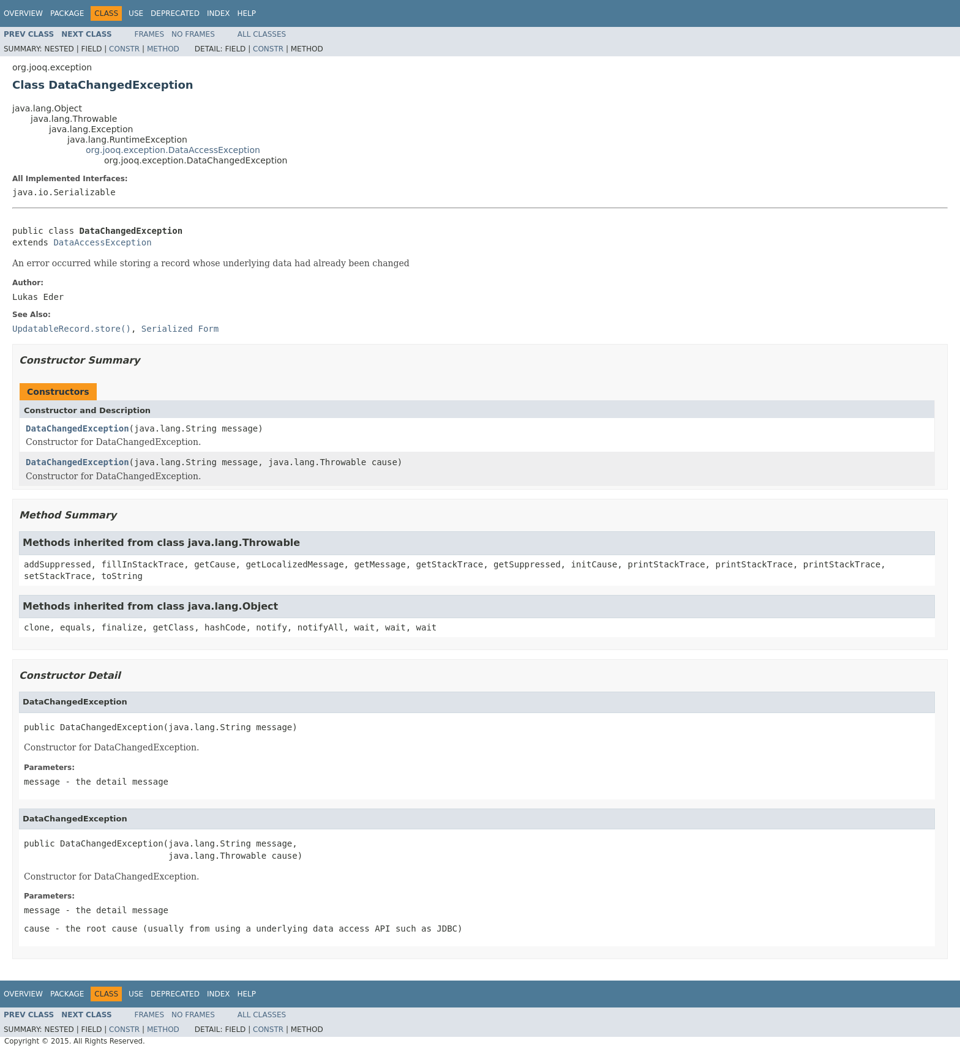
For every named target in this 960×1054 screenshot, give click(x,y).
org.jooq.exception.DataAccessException (173, 150)
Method (163, 49)
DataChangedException (77, 428)
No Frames (193, 34)
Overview (23, 13)
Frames (150, 34)
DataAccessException (102, 242)
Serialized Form (180, 329)
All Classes (262, 34)
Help (246, 13)
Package (67, 13)
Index (218, 13)
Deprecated (175, 13)
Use (136, 13)
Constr (124, 49)
